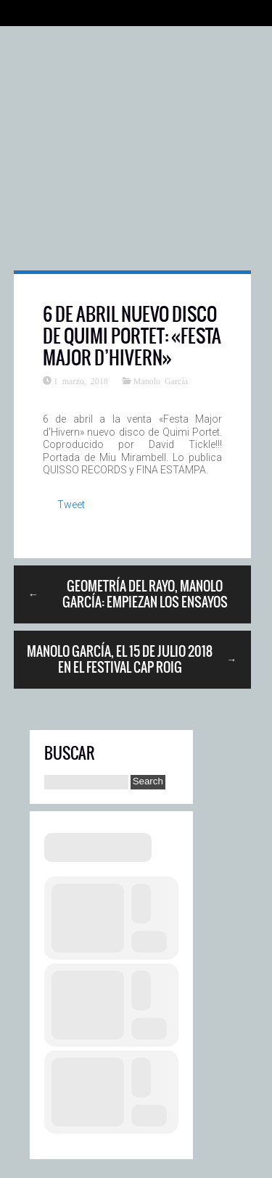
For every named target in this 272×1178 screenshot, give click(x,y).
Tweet (71, 504)
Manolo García (160, 380)
